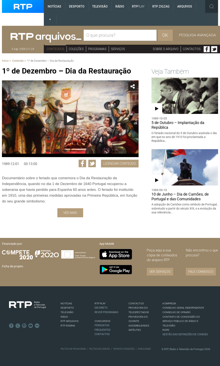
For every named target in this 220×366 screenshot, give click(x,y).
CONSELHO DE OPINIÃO (176, 312)
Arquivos (184, 6)
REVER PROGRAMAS (106, 312)
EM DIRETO (101, 307)
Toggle (211, 6)
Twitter (214, 49)
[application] (70, 118)
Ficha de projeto (12, 266)
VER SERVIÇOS (160, 272)
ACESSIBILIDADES (138, 325)
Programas (97, 49)
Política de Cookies (99, 349)
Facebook (207, 49)
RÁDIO (64, 316)
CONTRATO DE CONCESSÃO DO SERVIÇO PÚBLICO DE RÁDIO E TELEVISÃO (181, 321)
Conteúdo (18, 60)
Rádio (119, 6)
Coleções (76, 49)
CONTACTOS (136, 303)
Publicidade (144, 349)
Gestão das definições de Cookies (185, 334)
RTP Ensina (68, 325)
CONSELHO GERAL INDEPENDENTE (183, 307)
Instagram (24, 325)
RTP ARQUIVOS (69, 321)
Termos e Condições (123, 349)
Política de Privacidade (73, 349)
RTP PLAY (100, 303)
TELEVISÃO (67, 312)
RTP (138, 6)
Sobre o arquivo (166, 49)
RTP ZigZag (161, 6)
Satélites (134, 329)
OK (165, 35)
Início (5, 60)
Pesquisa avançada (197, 35)
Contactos (192, 49)
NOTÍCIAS (66, 303)
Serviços (118, 49)
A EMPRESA (169, 303)
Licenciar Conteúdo (120, 163)
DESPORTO (67, 307)
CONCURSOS (102, 321)
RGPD (165, 329)
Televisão (100, 6)
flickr (37, 325)
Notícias (54, 6)
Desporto (76, 6)
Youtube (30, 325)
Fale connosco (200, 272)
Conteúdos (55, 49)
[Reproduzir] (70, 118)
